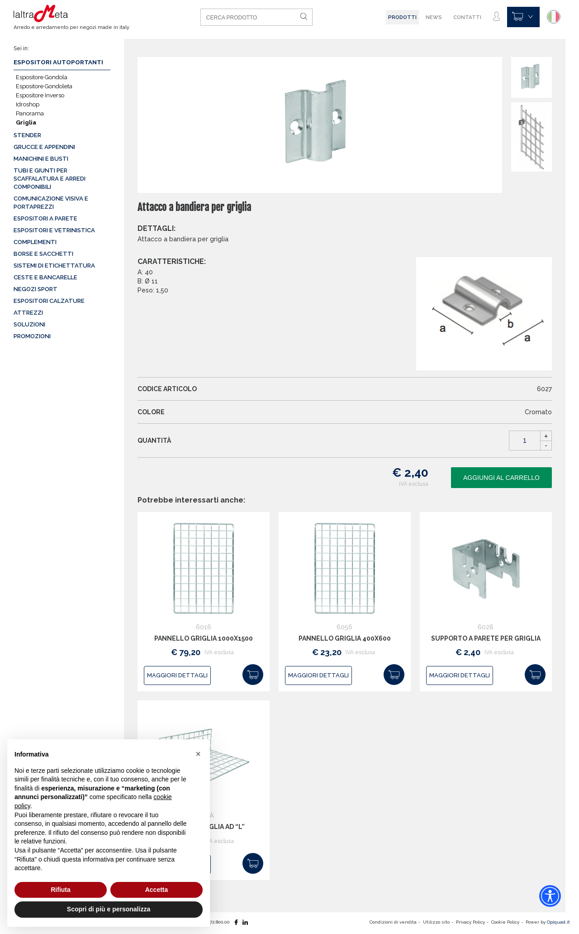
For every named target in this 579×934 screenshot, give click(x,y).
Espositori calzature (49, 300)
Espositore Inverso (40, 95)
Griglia (26, 122)
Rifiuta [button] (61, 889)
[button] (198, 754)
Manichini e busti (41, 158)
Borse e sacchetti (43, 253)
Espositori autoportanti (58, 62)
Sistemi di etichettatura (54, 265)
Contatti (467, 17)
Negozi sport (35, 289)
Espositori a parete (45, 218)
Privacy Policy (470, 922)
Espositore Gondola (41, 77)
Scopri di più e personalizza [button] (108, 909)
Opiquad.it (558, 922)
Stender (27, 135)
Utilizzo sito (436, 922)
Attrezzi (28, 312)
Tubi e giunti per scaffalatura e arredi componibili (49, 178)
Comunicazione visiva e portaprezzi (51, 202)
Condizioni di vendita (393, 922)
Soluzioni (29, 324)
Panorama (30, 113)
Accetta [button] (156, 889)
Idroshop (27, 104)
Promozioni (32, 336)
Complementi (35, 242)
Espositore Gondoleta (44, 86)
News (434, 17)
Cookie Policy (505, 922)
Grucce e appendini (44, 147)
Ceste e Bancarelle (45, 277)
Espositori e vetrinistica (54, 230)
